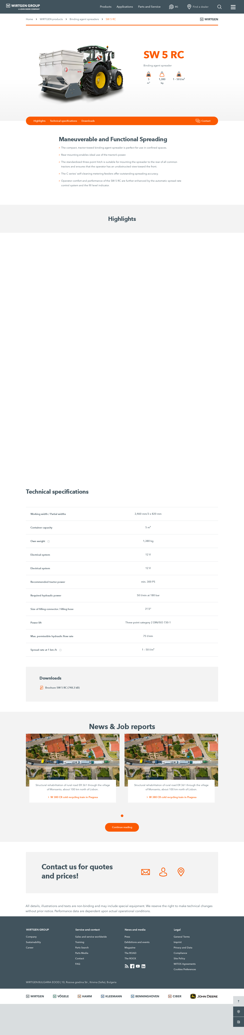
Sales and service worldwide (91, 936)
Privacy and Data (183, 947)
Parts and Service (149, 6)
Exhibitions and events (137, 942)
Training (79, 942)
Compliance (180, 953)
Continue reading (122, 827)
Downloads (91, 121)
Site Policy (179, 958)
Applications (125, 6)
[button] (122, 815)
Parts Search (82, 947)
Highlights (42, 121)
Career (29, 947)
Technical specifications (66, 121)
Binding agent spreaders (84, 19)
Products (105, 6)
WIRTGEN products (51, 19)
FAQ (77, 964)
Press (127, 936)
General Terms (182, 936)
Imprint (178, 942)
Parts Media (81, 953)
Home (29, 19)
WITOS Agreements (185, 964)
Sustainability (33, 942)
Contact (79, 958)
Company (31, 936)
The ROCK (130, 958)
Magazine (130, 947)
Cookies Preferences (185, 969)
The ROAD (130, 953)
